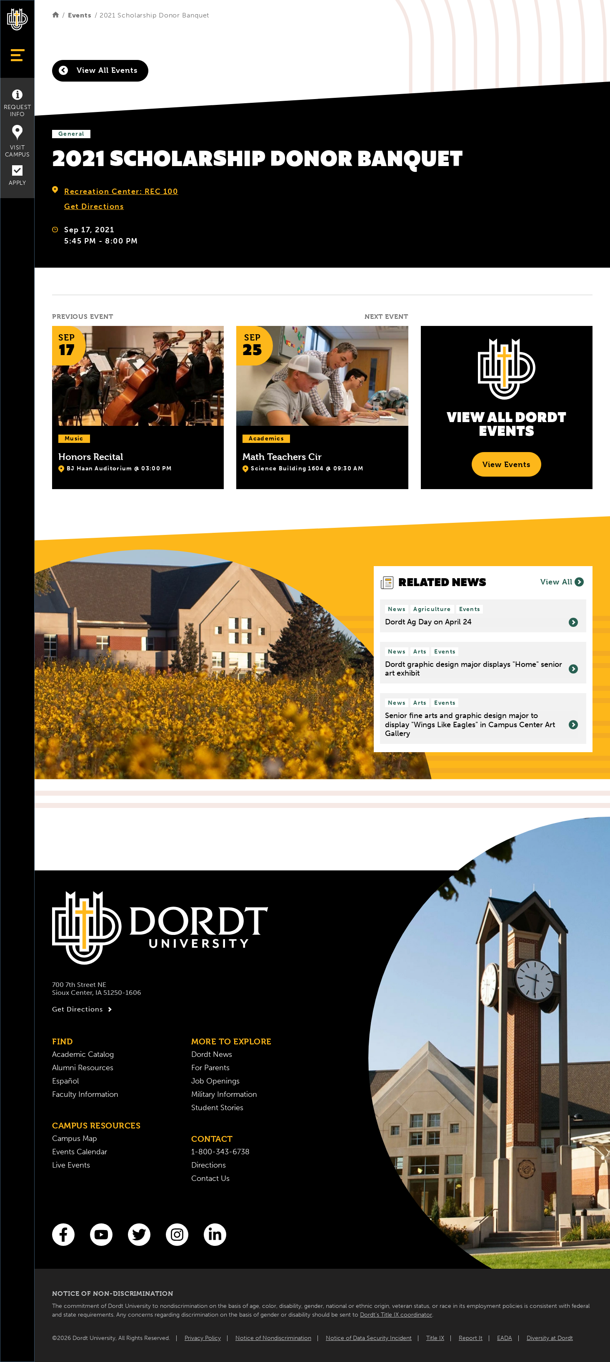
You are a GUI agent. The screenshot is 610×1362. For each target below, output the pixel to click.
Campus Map (74, 1138)
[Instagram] (177, 1234)
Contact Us (210, 1178)
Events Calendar (79, 1151)
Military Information (224, 1094)
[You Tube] (101, 1234)
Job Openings (215, 1081)
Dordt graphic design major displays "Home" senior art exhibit (481, 669)
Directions (208, 1165)
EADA (504, 1338)
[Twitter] (139, 1234)
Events (80, 15)
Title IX (435, 1338)
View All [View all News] (562, 582)
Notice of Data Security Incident (369, 1338)
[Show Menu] (17, 55)
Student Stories (217, 1107)
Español (65, 1081)
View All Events (98, 70)
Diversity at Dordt (550, 1338)
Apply (17, 175)
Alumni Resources (82, 1067)
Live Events (71, 1165)
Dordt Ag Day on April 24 (481, 622)
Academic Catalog (83, 1054)
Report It (470, 1338)
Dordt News (211, 1054)
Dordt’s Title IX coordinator (396, 1314)
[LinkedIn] (215, 1234)
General (71, 133)
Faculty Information (85, 1094)
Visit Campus (17, 141)
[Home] (55, 15)
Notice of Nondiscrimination (273, 1338)
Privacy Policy (203, 1338)
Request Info (17, 103)
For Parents (210, 1067)
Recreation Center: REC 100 (121, 191)
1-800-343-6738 (220, 1151)
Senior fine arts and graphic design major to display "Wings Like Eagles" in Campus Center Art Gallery (481, 724)
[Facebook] (63, 1234)
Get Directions (94, 206)
